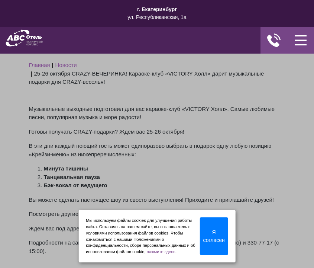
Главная (39, 65)
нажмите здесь (161, 251)
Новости (66, 65)
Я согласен (214, 236)
